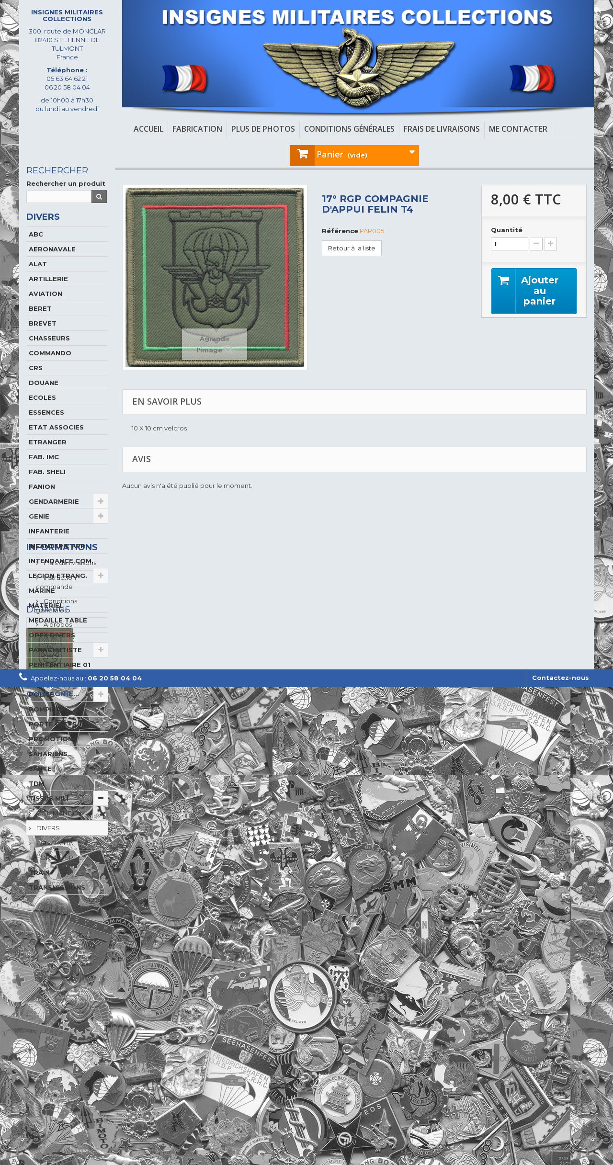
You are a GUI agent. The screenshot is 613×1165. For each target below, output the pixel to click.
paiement (58, 1011)
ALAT (38, 273)
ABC (36, 244)
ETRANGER (48, 451)
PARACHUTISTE (55, 659)
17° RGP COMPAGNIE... (52, 1117)
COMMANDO (50, 362)
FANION (42, 496)
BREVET (43, 333)
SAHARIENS (48, 763)
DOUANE (43, 392)
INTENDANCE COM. (61, 570)
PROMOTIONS (53, 748)
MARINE (42, 600)
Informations (62, 923)
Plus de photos (263, 129)
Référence (340, 231)
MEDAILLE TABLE (58, 629)
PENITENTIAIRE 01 (60, 674)
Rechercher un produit (65, 183)
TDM (37, 793)
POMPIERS (47, 719)
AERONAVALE (52, 258)
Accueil (148, 129)
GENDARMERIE (54, 511)
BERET (40, 318)
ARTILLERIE (48, 288)
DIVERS (47, 837)
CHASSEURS (49, 347)
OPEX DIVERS (52, 644)
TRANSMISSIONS (57, 897)
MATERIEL (46, 615)
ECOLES (42, 407)
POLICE (41, 704)
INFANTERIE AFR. (58, 555)
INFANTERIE (49, 540)
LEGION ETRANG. (58, 585)
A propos (57, 996)
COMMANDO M (60, 822)
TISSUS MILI (48, 808)
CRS (36, 377)
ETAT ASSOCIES (56, 437)
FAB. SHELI (47, 481)
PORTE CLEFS (53, 733)
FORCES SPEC (58, 867)
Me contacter (518, 129)
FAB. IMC (44, 466)
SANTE (40, 778)
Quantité (506, 230)
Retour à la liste (351, 248)
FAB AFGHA (54, 852)
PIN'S (37, 689)
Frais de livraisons (442, 129)
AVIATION (45, 303)
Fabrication (197, 129)
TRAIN (39, 882)
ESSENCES (46, 422)
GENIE (39, 526)
